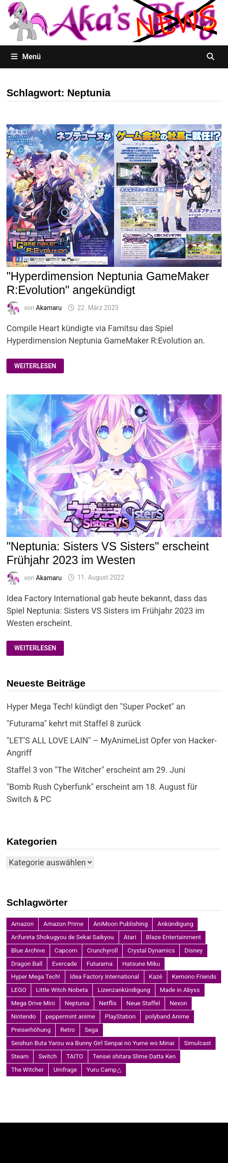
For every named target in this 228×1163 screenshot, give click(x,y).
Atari (130, 937)
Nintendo (23, 1016)
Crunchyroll (102, 950)
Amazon (22, 923)
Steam (19, 1056)
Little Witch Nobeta (62, 989)
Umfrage (65, 1069)
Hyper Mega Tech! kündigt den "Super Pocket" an (95, 706)
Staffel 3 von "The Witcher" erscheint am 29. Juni (95, 770)
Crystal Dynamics (151, 950)
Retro (67, 1029)
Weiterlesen (39, 366)
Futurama (99, 963)
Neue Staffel (143, 1003)
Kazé (155, 976)
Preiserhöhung (31, 1029)
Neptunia (77, 1003)
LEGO (18, 989)
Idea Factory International (104, 976)
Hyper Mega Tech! (35, 976)
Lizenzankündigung (123, 989)
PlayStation (120, 1016)
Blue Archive (28, 950)
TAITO (74, 1056)
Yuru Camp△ (103, 1069)
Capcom (66, 950)
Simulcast (197, 1043)
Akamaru (49, 307)
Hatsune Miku (141, 963)
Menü (25, 56)
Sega (91, 1029)
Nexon (178, 1003)
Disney (193, 950)
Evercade (64, 963)
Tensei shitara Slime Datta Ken (134, 1056)
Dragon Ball (26, 963)
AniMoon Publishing (120, 923)
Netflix (107, 1003)
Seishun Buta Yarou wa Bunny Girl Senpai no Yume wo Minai (92, 1043)
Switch (47, 1056)
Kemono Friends (194, 976)
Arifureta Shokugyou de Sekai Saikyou (62, 937)
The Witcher (27, 1069)
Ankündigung (175, 923)
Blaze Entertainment (173, 937)
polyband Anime (167, 1016)
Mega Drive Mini (33, 1003)
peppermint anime (70, 1016)
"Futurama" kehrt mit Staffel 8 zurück (73, 723)
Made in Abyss (180, 989)
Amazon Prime (63, 923)
